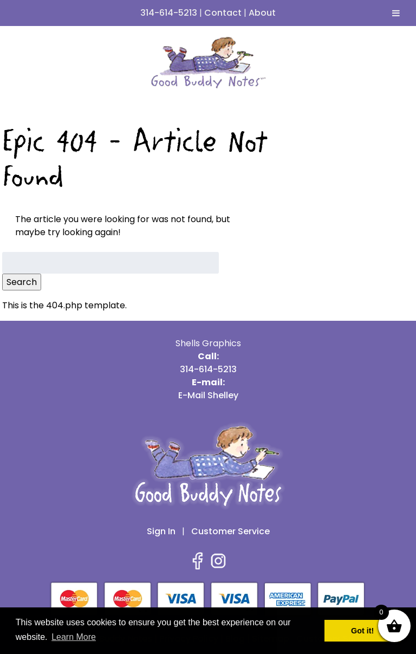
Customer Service (230, 531)
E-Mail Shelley (208, 395)
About (262, 13)
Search (21, 282)
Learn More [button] (73, 637)
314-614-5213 (168, 13)
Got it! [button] (362, 630)
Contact (223, 13)
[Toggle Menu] (396, 13)
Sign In (161, 531)
